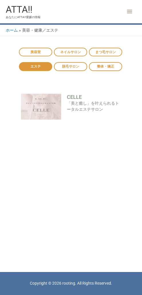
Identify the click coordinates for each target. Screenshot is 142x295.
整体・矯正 (105, 66)
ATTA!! (19, 9)
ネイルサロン (70, 52)
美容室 (35, 52)
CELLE (74, 97)
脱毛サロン (70, 66)
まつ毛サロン (105, 52)
